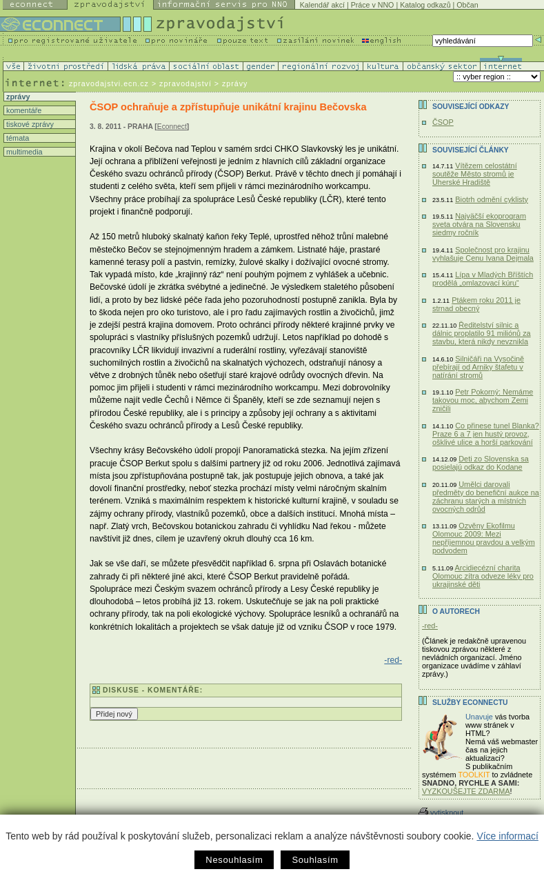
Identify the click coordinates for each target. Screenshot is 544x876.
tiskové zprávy (29, 124)
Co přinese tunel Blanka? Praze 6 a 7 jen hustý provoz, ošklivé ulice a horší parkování (485, 433)
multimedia (23, 152)
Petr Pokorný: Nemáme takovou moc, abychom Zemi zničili (482, 400)
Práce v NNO (372, 5)
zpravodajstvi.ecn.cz (109, 83)
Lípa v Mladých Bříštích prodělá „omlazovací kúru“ (482, 278)
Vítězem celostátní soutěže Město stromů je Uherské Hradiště (474, 173)
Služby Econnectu (469, 702)
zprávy (17, 96)
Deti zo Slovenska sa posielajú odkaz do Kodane (480, 463)
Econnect (172, 126)
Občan (467, 5)
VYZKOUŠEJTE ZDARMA (466, 791)
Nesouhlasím (234, 860)
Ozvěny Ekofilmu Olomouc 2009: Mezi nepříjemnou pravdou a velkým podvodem (483, 538)
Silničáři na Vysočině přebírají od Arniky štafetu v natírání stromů (478, 367)
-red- (393, 660)
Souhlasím (315, 860)
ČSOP (443, 122)
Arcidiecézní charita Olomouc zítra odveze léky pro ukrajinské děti (483, 576)
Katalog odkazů (425, 5)
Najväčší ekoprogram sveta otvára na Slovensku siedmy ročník (479, 224)
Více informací (507, 836)
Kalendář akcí (322, 5)
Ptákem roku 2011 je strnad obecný (476, 304)
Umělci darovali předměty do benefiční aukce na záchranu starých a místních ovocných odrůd (485, 496)
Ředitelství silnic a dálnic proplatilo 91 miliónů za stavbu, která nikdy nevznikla (481, 333)
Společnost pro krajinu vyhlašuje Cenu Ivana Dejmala (483, 254)
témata (16, 138)
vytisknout (441, 812)
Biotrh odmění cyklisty (491, 199)
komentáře (22, 110)
